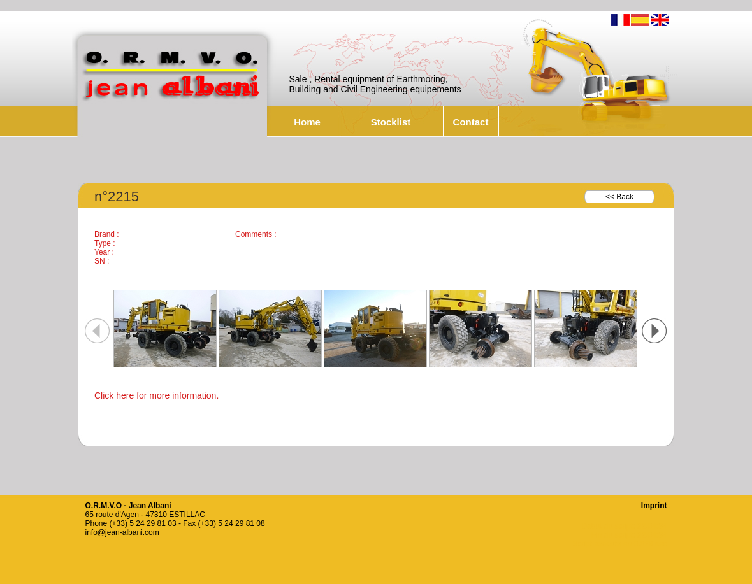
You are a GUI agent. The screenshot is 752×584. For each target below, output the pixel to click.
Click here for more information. (156, 395)
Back (624, 196)
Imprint (654, 505)
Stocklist (391, 122)
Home (307, 122)
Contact (471, 122)
